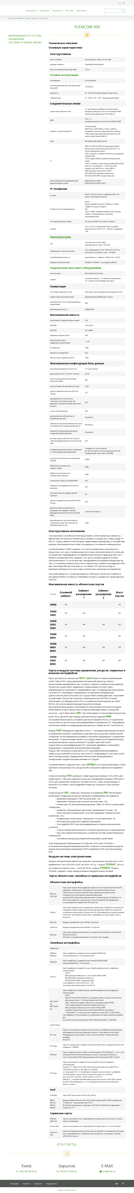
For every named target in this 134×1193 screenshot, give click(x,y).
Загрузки (38, 1183)
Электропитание (60, 236)
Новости (26, 1183)
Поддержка (51, 1183)
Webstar (73, 1190)
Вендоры (14, 1183)
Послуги (44, 10)
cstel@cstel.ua (107, 1171)
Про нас (69, 10)
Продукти (31, 10)
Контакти (81, 10)
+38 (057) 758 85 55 (67, 1171)
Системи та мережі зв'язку (25, 42)
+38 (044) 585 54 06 (27, 1171)
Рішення (57, 10)
